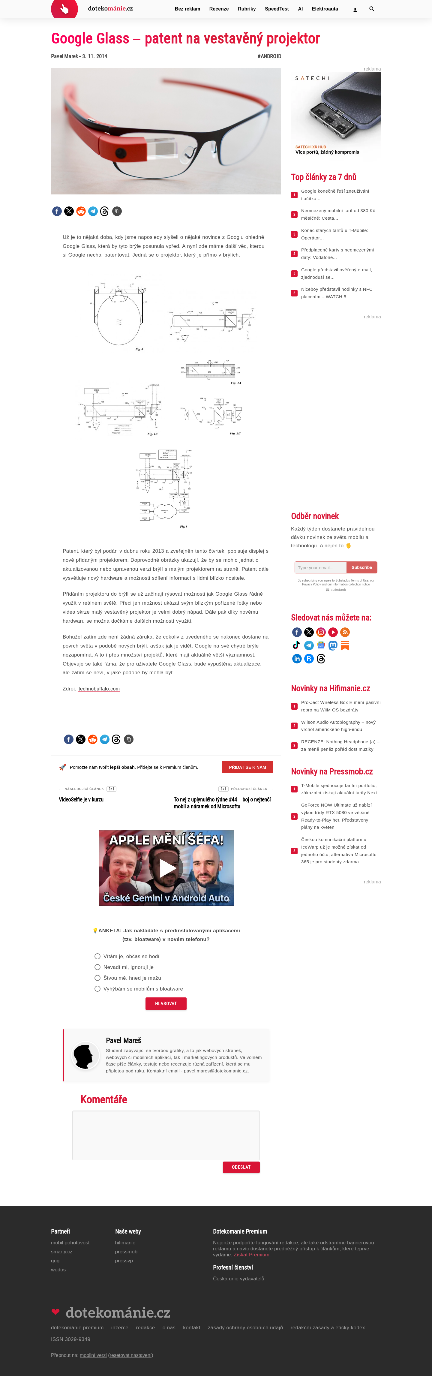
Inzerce (120, 1328)
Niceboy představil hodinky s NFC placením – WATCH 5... (337, 293)
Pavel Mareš (64, 56)
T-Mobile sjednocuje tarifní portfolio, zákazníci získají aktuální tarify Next (339, 789)
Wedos (58, 1270)
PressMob (126, 1252)
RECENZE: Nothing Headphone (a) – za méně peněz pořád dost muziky (340, 745)
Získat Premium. (252, 1255)
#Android (269, 56)
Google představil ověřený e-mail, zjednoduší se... (336, 273)
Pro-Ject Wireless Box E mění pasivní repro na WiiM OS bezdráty (341, 706)
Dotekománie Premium (77, 1328)
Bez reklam (187, 8)
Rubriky (247, 8)
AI (300, 8)
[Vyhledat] (372, 9)
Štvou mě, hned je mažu (132, 979)
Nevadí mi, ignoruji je (129, 968)
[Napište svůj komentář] (166, 1136)
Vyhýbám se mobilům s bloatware (143, 990)
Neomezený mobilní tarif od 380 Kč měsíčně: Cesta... (338, 214)
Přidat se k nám (247, 767)
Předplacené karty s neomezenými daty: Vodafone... (337, 253)
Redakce (145, 1328)
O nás (169, 1328)
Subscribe (362, 567)
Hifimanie (125, 1243)
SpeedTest (277, 8)
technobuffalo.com (99, 688)
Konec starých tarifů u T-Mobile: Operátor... (334, 234)
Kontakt (191, 1328)
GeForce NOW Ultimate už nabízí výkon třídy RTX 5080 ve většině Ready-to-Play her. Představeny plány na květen (336, 816)
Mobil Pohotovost (70, 1243)
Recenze (219, 8)
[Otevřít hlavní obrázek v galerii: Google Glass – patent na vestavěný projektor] (166, 131)
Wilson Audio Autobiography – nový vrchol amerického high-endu (338, 726)
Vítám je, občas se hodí (132, 957)
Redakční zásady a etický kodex (328, 1328)
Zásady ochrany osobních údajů (245, 1328)
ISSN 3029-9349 (70, 1340)
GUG (55, 1261)
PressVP (124, 1261)
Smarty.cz (61, 1252)
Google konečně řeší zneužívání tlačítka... (335, 194)
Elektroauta (325, 8)
